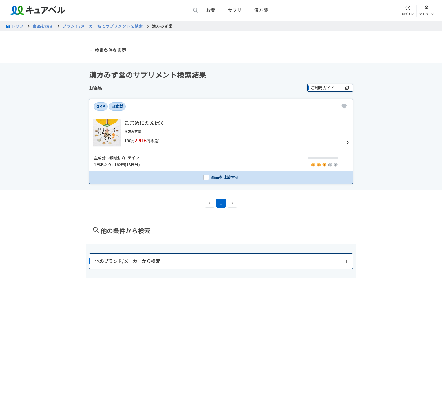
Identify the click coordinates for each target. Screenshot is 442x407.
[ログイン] (407, 10)
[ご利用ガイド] (330, 114)
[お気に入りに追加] (344, 133)
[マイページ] (426, 10)
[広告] (221, 47)
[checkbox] (221, 203)
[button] (221, 169)
